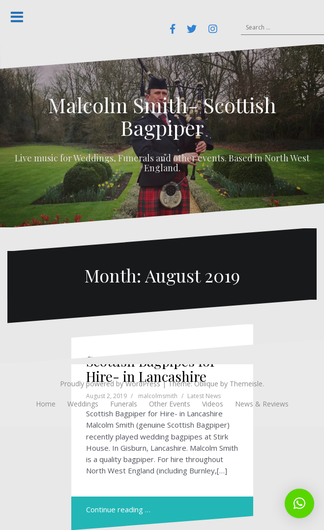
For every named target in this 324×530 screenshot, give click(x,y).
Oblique (206, 383)
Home (46, 403)
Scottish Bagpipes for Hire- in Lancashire (151, 368)
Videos (212, 403)
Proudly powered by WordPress (110, 383)
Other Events (169, 403)
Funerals (123, 403)
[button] (299, 503)
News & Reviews (262, 403)
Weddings (82, 403)
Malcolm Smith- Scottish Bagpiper (162, 116)
